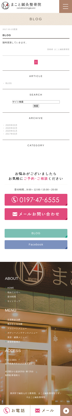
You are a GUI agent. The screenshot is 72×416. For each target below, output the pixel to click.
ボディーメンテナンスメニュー (22, 333)
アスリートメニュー (17, 328)
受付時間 (11, 297)
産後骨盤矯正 (13, 342)
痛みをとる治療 (15, 324)
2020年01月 (11, 131)
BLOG (7, 35)
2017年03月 (11, 134)
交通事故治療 (13, 320)
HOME (10, 288)
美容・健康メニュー (17, 337)
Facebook (36, 244)
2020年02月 (11, 128)
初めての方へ (13, 292)
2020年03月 (11, 125)
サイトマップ (13, 301)
